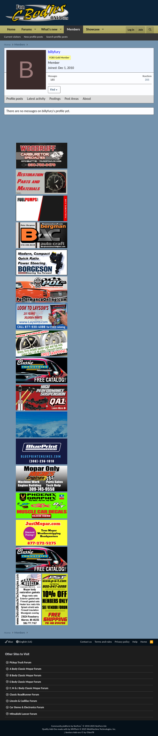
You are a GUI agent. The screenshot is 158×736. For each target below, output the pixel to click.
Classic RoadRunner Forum (24, 694)
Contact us (86, 641)
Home (11, 29)
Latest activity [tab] (36, 99)
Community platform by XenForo (79, 726)
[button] (35, 29)
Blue (9, 641)
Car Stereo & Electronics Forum (27, 707)
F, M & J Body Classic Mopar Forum (29, 688)
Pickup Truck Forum (20, 662)
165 (52, 79)
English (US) (24, 641)
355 (147, 79)
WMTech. (93, 729)
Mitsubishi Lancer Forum (23, 713)
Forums (27, 29)
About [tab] (87, 99)
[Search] (150, 29)
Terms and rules (103, 641)
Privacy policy (122, 641)
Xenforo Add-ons (79, 732)
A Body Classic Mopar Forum (25, 668)
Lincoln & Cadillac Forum (23, 700)
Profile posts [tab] (14, 99)
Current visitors (12, 36)
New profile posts (33, 36)
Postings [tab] (55, 99)
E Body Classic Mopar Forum (25, 681)
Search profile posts (57, 36)
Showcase (93, 29)
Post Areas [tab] (72, 99)
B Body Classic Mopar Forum (25, 675)
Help (134, 641)
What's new (49, 29)
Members (73, 29)
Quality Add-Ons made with (55, 729)
